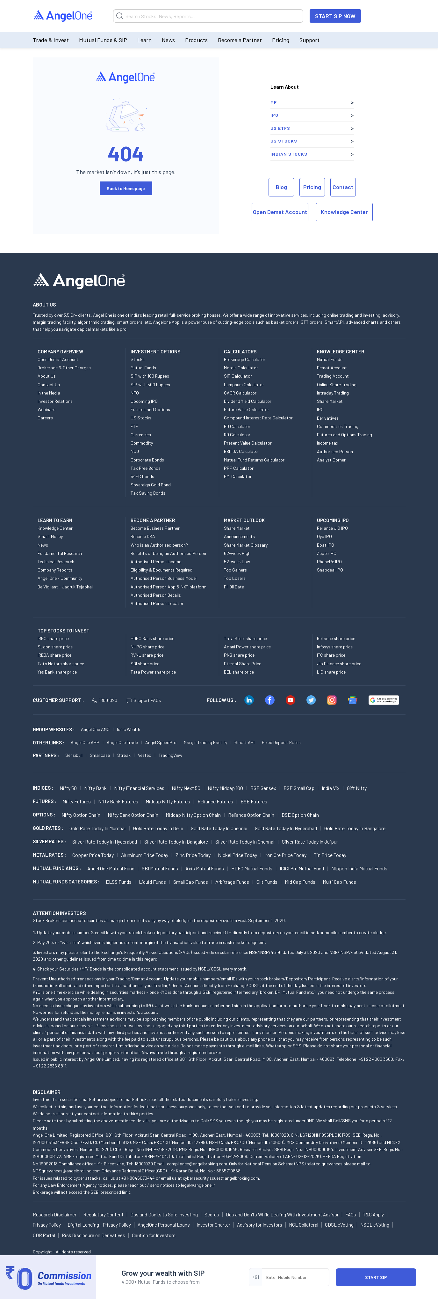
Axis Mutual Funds (204, 868)
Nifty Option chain (80, 815)
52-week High (237, 553)
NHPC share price (147, 646)
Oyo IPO (324, 536)
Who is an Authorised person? (159, 545)
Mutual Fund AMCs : (57, 868)
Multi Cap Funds (339, 882)
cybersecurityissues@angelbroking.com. (221, 1178)
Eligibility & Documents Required (161, 569)
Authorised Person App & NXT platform (168, 586)
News (168, 39)
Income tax (327, 443)
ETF (134, 426)
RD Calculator (237, 434)
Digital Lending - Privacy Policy (99, 1225)
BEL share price (239, 672)
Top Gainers (235, 569)
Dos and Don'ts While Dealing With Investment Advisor (282, 1214)
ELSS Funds (119, 882)
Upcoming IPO (144, 401)
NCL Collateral (303, 1225)
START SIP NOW (335, 15)
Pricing (280, 39)
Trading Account (333, 376)
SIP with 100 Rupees (150, 376)
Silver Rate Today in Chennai (245, 841)
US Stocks (283, 141)
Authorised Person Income (156, 561)
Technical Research (56, 561)
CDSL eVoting (339, 1225)
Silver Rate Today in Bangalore (176, 841)
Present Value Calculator (248, 443)
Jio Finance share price (339, 663)
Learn (144, 39)
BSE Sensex (263, 788)
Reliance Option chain (251, 815)
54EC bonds (142, 476)
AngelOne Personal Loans (164, 1225)
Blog (281, 186)
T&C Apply (373, 1214)
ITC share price (331, 655)
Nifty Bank (95, 788)
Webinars (46, 409)
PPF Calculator (239, 468)
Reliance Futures (215, 801)
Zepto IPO (326, 553)
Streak (124, 755)
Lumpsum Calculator (244, 384)
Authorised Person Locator (157, 603)
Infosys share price (335, 646)
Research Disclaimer (54, 1214)
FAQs (350, 1214)
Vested (144, 755)
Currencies (141, 434)
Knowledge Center (344, 211)
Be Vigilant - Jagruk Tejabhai (65, 586)
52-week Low (237, 561)
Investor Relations (55, 401)
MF (273, 102)
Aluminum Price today (144, 855)
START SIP (376, 1277)
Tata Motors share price (61, 663)
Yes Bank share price (57, 672)
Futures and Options (150, 409)
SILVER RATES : (49, 841)
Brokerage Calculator (244, 359)
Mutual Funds (143, 367)
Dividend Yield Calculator (247, 401)
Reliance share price (336, 638)
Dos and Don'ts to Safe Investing (164, 1214)
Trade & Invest (51, 39)
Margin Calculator (241, 367)
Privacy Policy (47, 1225)
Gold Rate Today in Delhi (158, 828)
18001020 (104, 700)
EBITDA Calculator (241, 451)
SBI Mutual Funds (160, 868)
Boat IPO (325, 545)
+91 (255, 1277)
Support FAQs (144, 700)
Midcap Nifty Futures (168, 801)
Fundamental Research (60, 553)
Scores (212, 1214)
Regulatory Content (103, 1214)
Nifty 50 (68, 788)
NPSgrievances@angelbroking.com (67, 1170)
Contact (343, 186)
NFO (135, 392)
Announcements (239, 536)
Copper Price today (93, 855)
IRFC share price (53, 638)
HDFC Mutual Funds (251, 868)
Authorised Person (335, 451)
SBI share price (145, 663)
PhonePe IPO (329, 561)
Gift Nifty (357, 788)
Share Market (330, 401)
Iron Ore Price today (285, 855)
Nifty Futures (76, 801)
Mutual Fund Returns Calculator (254, 459)
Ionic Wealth (128, 729)
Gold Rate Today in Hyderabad (286, 828)
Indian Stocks (288, 154)
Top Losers (235, 578)
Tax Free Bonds (146, 468)
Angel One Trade (122, 742)
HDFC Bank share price (152, 638)
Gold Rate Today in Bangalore (354, 828)
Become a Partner (240, 39)
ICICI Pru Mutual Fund (302, 868)
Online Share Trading (336, 384)
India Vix (331, 788)
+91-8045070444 (138, 1178)
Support (309, 39)
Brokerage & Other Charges (64, 367)
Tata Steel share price (245, 638)
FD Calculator (237, 426)
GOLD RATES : (48, 828)
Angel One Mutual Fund (110, 868)
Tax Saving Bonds (148, 493)
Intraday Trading (333, 392)
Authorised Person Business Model (164, 578)
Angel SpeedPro (160, 742)
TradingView (170, 755)
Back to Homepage (126, 188)
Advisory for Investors (259, 1225)
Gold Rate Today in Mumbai (97, 828)
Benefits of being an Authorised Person (168, 553)
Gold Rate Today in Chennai (219, 828)
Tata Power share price (153, 672)
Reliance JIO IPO (332, 528)
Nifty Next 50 (186, 788)
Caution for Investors (154, 1235)
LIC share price (331, 672)
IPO (274, 115)
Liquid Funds (152, 882)
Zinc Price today (193, 855)
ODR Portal (44, 1235)
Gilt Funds (266, 882)
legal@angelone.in (198, 1185)
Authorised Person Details (156, 595)
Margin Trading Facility (205, 742)
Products (196, 39)
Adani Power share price (247, 646)
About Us (47, 376)
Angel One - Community (60, 578)
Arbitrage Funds (232, 882)
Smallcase (100, 755)
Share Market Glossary (246, 545)
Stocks (138, 359)
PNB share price (239, 655)
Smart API (244, 742)
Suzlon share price (55, 646)
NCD (135, 451)
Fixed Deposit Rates (281, 742)
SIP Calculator (238, 376)
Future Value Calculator (246, 409)
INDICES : (43, 788)
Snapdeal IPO (330, 569)
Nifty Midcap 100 (225, 788)
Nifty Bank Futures (118, 801)
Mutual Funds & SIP (103, 39)
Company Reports (55, 569)
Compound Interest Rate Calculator (258, 417)
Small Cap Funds (190, 882)
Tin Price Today (330, 855)
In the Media (49, 392)
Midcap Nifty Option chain (193, 815)
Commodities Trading (337, 426)
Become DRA (143, 536)
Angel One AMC (95, 729)
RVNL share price (147, 655)
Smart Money (50, 536)
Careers (45, 417)
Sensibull (74, 755)
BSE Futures (254, 801)
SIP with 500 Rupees (150, 384)
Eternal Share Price (242, 663)
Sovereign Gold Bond (151, 484)
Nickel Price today (237, 855)
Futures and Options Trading (344, 434)
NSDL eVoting (374, 1225)
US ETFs (280, 128)
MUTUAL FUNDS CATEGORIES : (66, 881)
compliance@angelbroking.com (197, 1163)
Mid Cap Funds (300, 882)
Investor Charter (213, 1225)
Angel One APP (85, 742)
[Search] (208, 16)
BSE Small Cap (299, 788)
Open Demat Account (280, 211)
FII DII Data (234, 586)
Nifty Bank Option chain (133, 815)
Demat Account (332, 367)
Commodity (142, 443)
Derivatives (328, 418)
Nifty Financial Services (139, 788)
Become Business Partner (155, 528)
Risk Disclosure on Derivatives (93, 1235)
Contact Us (49, 384)
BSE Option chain (300, 815)
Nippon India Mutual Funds (359, 868)
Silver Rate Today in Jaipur (310, 841)
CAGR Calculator (240, 392)
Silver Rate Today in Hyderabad (104, 841)
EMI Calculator (238, 476)
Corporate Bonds (147, 459)
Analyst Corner (331, 459)
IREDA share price (54, 655)
